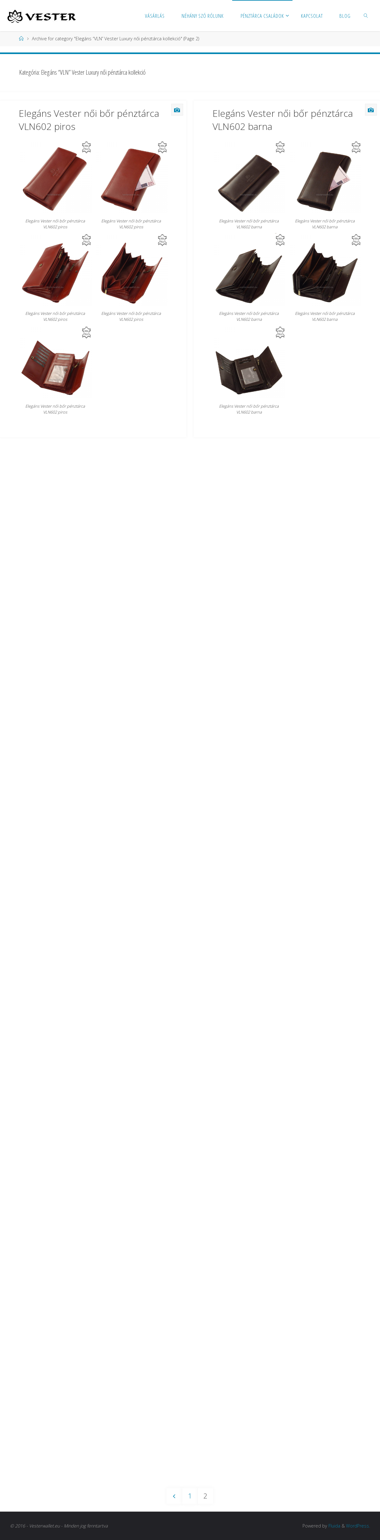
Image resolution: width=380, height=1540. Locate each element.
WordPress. (358, 1526)
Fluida (333, 1526)
